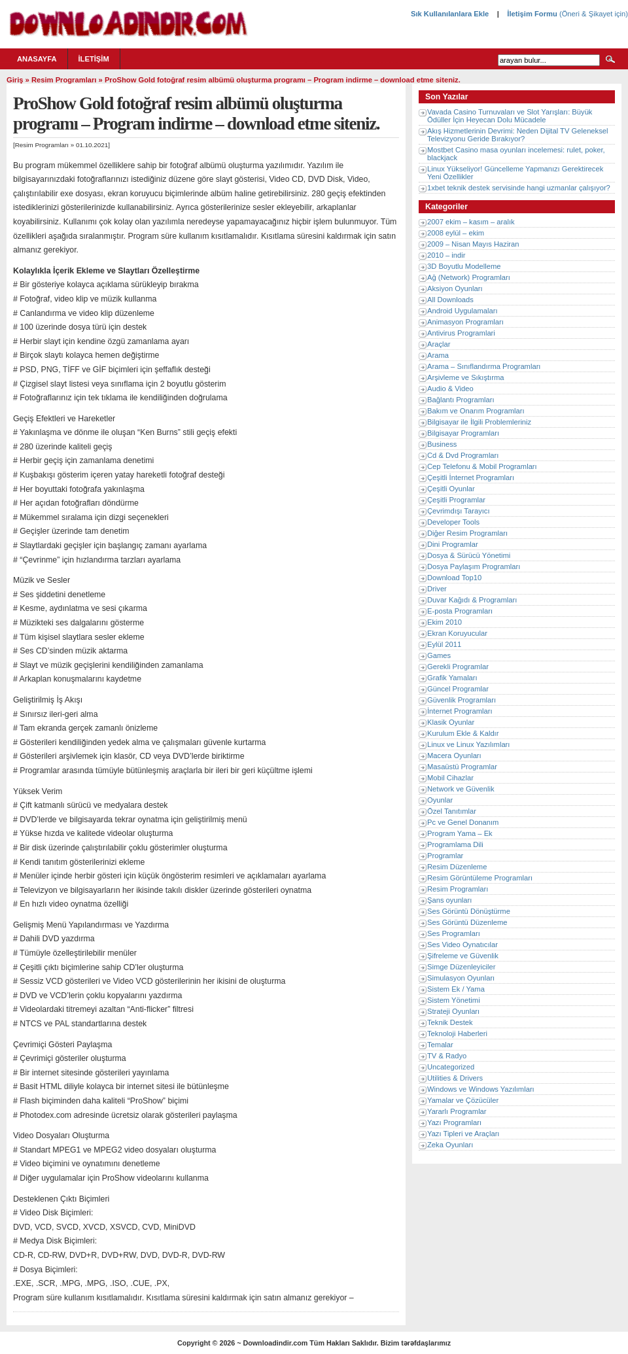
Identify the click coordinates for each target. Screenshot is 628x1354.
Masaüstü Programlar (462, 767)
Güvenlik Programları (461, 700)
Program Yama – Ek (460, 833)
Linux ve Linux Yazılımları (468, 744)
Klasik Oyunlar (450, 722)
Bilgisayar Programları (463, 433)
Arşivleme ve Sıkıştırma (465, 377)
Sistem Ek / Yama (456, 989)
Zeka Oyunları (450, 1145)
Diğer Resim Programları (467, 533)
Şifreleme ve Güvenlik (462, 956)
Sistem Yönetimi (453, 1000)
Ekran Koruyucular (457, 633)
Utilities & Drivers (455, 1078)
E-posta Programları (460, 611)
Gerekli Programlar (458, 666)
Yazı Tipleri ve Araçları (463, 1133)
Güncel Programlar (458, 689)
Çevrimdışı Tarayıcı (458, 511)
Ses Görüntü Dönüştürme (468, 911)
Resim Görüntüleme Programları (479, 878)
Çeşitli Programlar (456, 500)
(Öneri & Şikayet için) (592, 14)
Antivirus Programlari (461, 333)
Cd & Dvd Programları (462, 455)
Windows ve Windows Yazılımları (480, 1089)
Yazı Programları (454, 1122)
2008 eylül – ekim (455, 233)
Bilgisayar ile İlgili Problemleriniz (479, 422)
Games (439, 655)
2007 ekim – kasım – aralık (471, 222)
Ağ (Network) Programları (468, 277)
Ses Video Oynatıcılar (462, 944)
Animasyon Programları (465, 322)
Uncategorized (450, 1067)
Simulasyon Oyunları (461, 978)
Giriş (15, 80)
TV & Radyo (446, 1056)
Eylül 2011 (444, 644)
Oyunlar (440, 800)
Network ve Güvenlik (461, 789)
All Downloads (450, 300)
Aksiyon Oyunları (455, 288)
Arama (438, 355)
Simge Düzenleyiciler (461, 967)
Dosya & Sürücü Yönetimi (468, 555)
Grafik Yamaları (452, 678)
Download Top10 (454, 578)
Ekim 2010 (444, 622)
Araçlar (438, 344)
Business (442, 444)
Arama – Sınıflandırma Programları (483, 366)
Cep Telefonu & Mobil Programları (482, 466)
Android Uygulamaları (462, 311)
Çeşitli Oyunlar (451, 489)
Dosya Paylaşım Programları (473, 566)
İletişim (93, 59)
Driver (437, 589)
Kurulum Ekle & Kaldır (462, 733)
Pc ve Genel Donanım (462, 822)
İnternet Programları (460, 711)
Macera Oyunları (454, 755)
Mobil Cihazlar (450, 778)
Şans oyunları (449, 900)
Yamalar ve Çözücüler (462, 1100)
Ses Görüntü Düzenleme (467, 922)
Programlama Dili (455, 844)
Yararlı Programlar (457, 1111)
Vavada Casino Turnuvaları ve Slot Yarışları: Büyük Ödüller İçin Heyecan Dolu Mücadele (509, 116)
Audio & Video (450, 388)
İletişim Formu (532, 14)
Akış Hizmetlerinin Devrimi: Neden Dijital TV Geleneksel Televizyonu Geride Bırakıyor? (517, 135)
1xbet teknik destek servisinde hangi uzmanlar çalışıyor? (518, 188)
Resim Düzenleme (457, 867)
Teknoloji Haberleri (457, 1033)
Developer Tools (453, 522)
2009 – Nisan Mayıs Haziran (473, 244)
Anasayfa (37, 59)
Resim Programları (64, 80)
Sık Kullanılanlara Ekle (450, 14)
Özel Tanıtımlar (451, 811)
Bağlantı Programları (461, 400)
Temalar (440, 1045)
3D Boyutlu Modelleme (464, 266)
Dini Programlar (452, 544)
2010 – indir (446, 255)
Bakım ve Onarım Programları (476, 411)
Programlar (445, 855)
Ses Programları (453, 933)
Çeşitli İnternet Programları (470, 477)
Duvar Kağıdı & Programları (472, 600)
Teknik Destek (450, 1022)
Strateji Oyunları (453, 1011)
